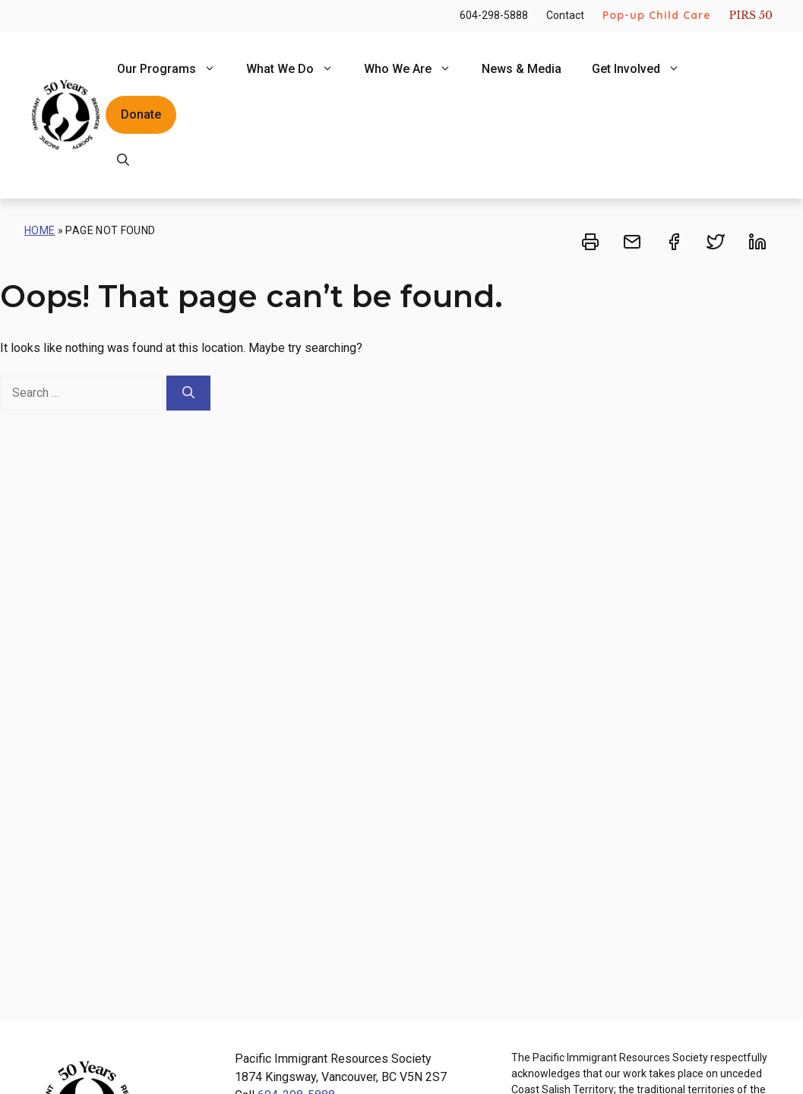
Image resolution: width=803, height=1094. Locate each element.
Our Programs (174, 69)
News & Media (521, 69)
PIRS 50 (751, 15)
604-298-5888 (494, 15)
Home (39, 230)
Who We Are (415, 69)
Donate (141, 114)
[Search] (188, 393)
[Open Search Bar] (123, 160)
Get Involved (643, 69)
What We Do (297, 69)
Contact (565, 15)
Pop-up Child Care (656, 15)
